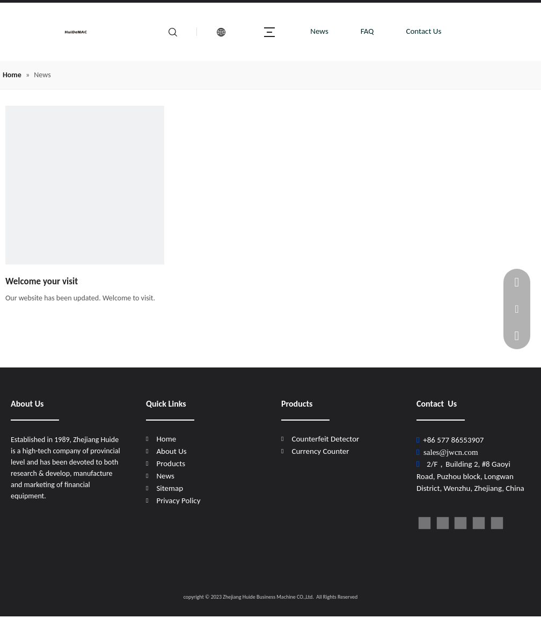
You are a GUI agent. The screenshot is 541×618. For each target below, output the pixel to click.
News (319, 31)
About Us (171, 451)
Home (166, 439)
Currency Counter (320, 451)
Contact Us (423, 31)
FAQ (367, 31)
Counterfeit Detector (325, 439)
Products (170, 463)
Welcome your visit (41, 281)
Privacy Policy (178, 500)
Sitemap (169, 488)
